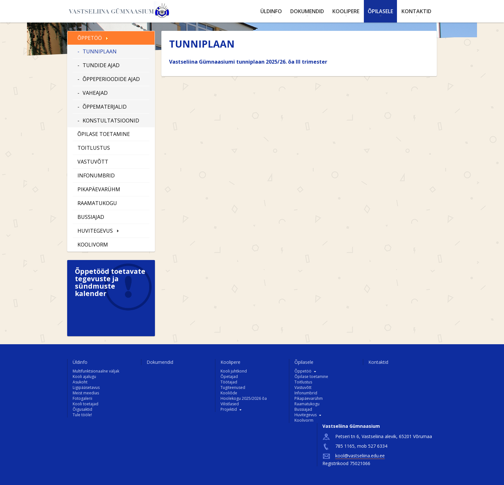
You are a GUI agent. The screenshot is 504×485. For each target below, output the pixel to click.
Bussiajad (90, 216)
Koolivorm (92, 244)
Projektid (229, 409)
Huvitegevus (95, 230)
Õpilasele (380, 11)
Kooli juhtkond (234, 371)
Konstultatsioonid (111, 120)
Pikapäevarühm (98, 189)
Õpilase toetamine (103, 134)
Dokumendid (307, 11)
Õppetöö (89, 37)
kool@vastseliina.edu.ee (360, 456)
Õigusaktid (82, 409)
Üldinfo (271, 11)
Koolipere (345, 11)
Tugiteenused (233, 387)
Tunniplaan (100, 51)
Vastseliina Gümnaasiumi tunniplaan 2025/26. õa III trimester (248, 61)
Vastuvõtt (92, 161)
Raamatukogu (97, 203)
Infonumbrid (96, 175)
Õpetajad (229, 376)
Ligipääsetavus (86, 387)
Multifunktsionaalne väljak (96, 371)
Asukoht (80, 382)
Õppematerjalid (105, 106)
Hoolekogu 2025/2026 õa (244, 398)
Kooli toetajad (85, 404)
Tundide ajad (101, 65)
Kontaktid (416, 11)
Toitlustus (93, 147)
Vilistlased (230, 404)
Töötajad (229, 382)
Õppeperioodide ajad (111, 79)
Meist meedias (86, 393)
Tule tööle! (82, 415)
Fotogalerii (82, 398)
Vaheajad (95, 92)
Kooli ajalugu (84, 376)
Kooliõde (229, 393)
